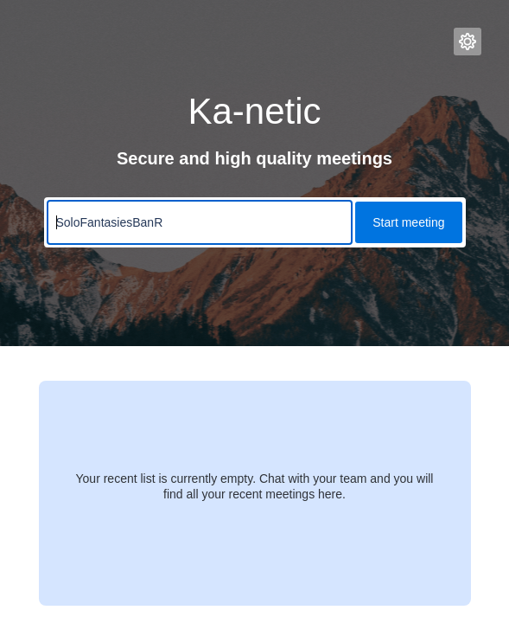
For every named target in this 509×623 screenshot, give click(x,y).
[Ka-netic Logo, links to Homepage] (58, 41)
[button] (467, 41)
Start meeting (408, 222)
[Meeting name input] (200, 222)
